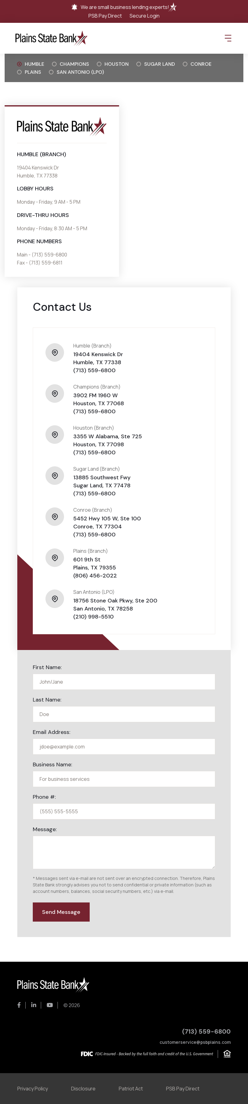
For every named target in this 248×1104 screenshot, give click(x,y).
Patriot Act (131, 1088)
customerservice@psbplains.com (195, 1042)
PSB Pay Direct (105, 15)
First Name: (47, 667)
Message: (45, 829)
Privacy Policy (32, 1088)
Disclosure (83, 1088)
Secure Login (145, 15)
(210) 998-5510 (93, 616)
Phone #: (44, 797)
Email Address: (51, 732)
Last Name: (47, 699)
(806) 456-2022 (95, 575)
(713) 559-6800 (94, 370)
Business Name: (52, 764)
